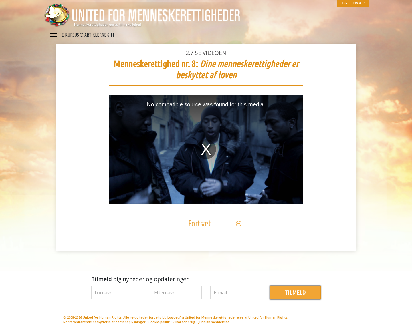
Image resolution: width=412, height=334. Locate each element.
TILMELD (295, 292)
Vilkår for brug (184, 322)
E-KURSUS (71, 34)
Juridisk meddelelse (213, 322)
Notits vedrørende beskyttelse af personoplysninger (104, 322)
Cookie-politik (159, 322)
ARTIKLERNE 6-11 (99, 34)
